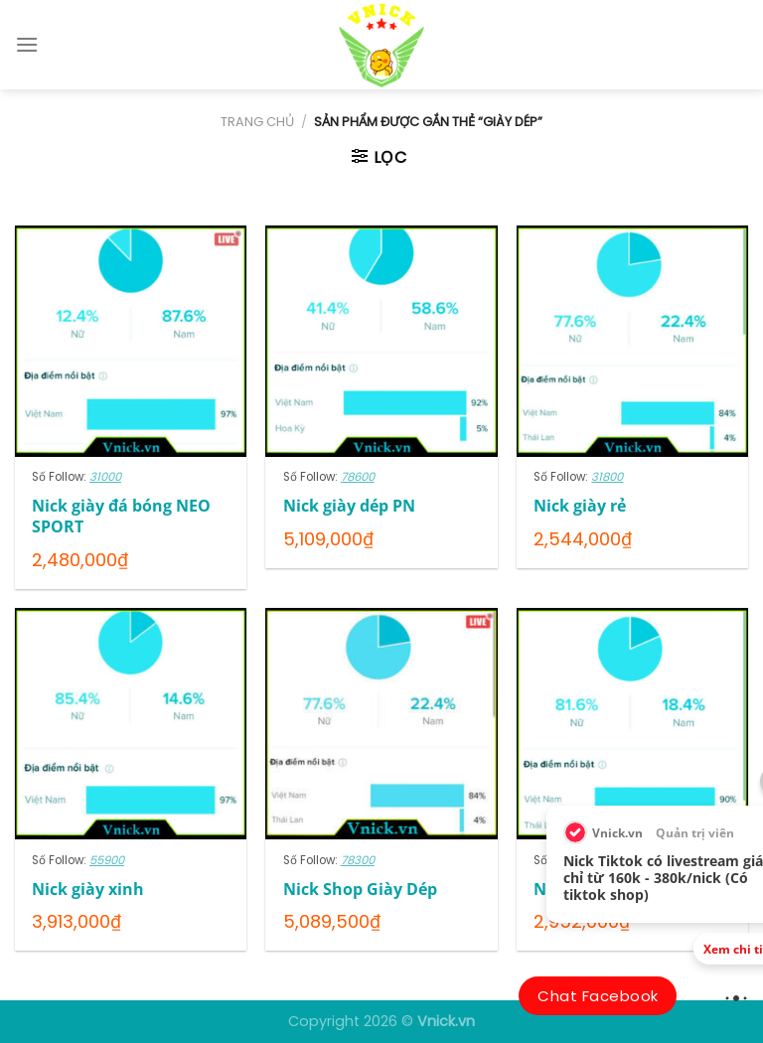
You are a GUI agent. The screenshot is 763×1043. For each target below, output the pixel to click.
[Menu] (27, 44)
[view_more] (736, 997)
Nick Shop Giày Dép (360, 889)
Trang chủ (257, 121)
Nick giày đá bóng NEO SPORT (121, 516)
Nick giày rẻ (580, 506)
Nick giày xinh (88, 889)
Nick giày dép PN (349, 506)
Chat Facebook (597, 995)
